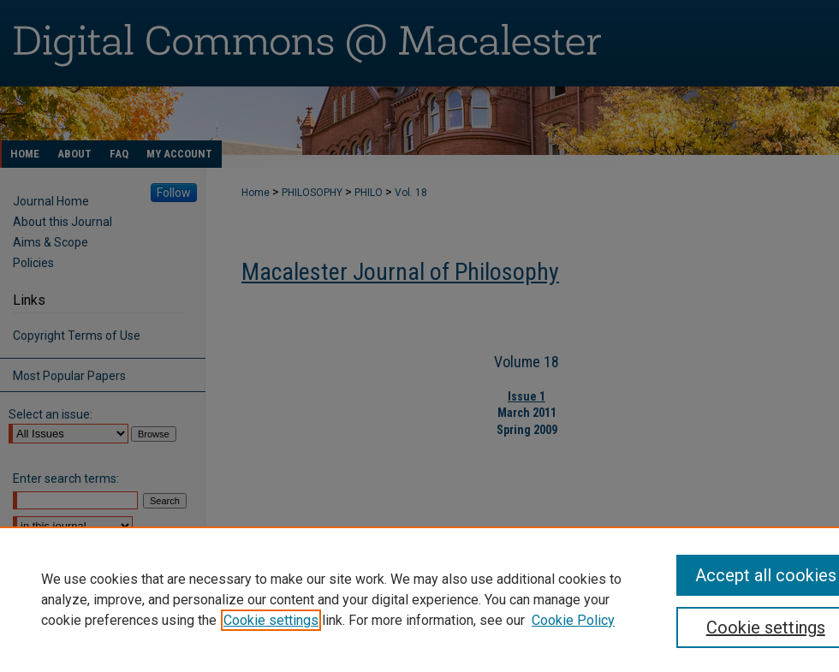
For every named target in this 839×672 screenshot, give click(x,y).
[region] (419, 599)
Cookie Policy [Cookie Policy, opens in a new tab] (573, 620)
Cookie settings (270, 620)
